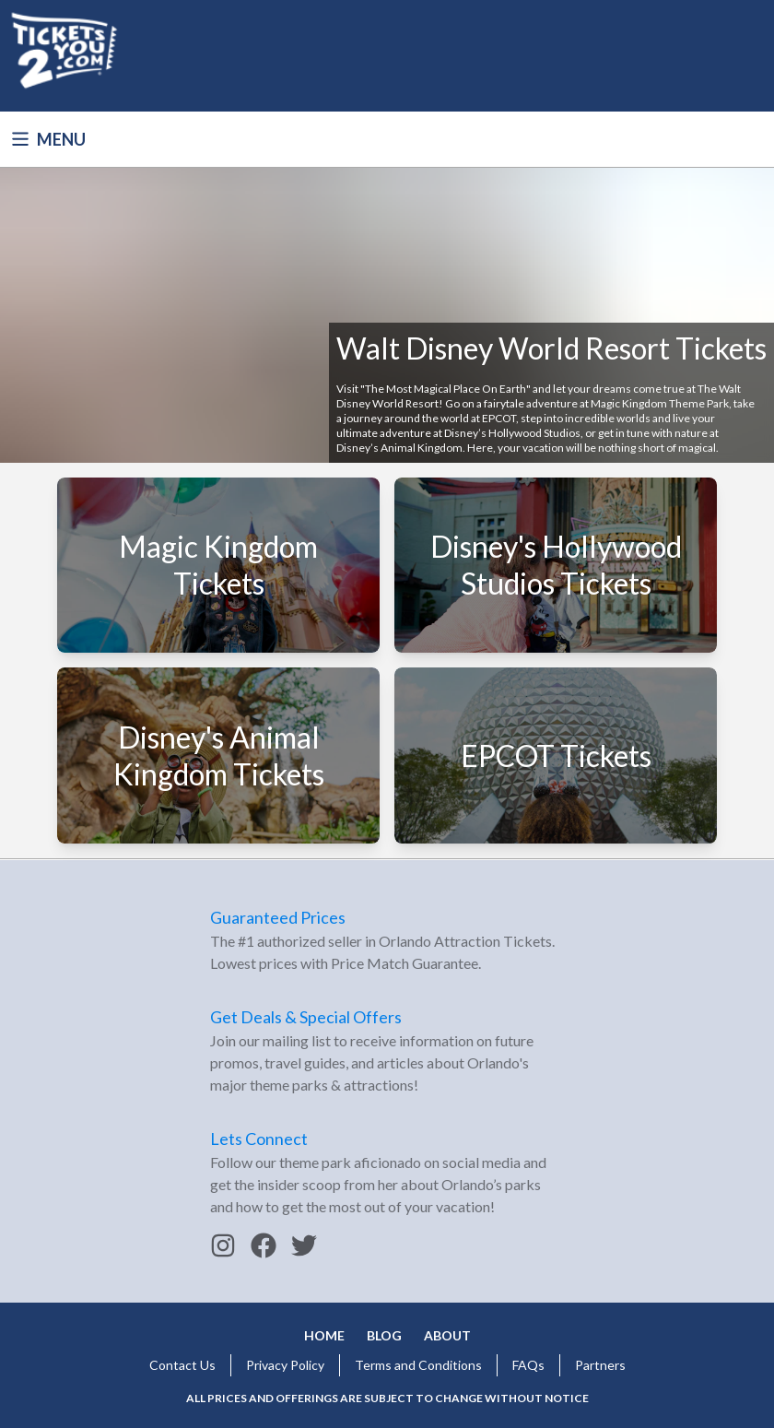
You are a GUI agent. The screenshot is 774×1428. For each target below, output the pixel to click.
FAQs (528, 1365)
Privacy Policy (285, 1365)
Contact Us (182, 1365)
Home (324, 1335)
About (447, 1335)
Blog (384, 1335)
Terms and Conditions (418, 1365)
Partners (600, 1365)
